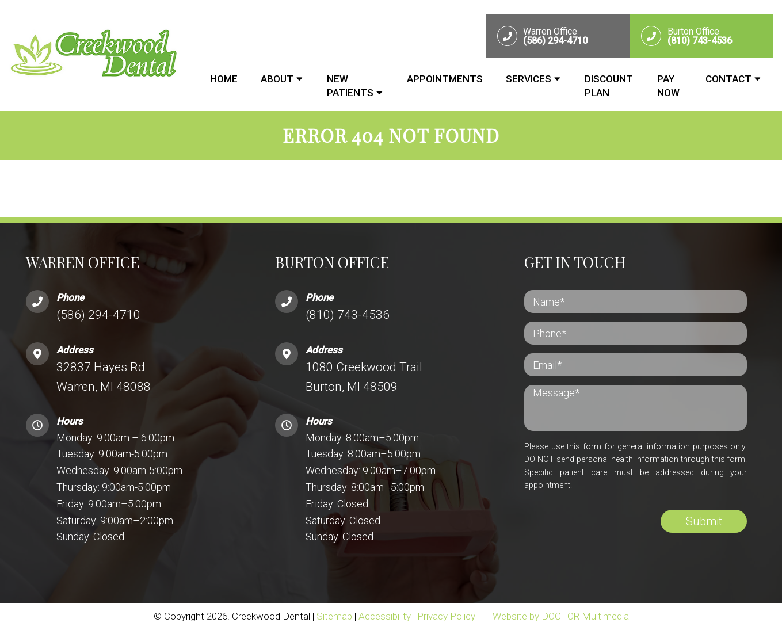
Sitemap (334, 616)
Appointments (445, 79)
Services (528, 79)
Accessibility (384, 616)
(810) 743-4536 (348, 315)
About (277, 79)
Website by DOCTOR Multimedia (561, 616)
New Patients (350, 85)
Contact (728, 79)
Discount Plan (609, 85)
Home (224, 79)
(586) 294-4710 (98, 315)
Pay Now (668, 85)
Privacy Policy (446, 616)
